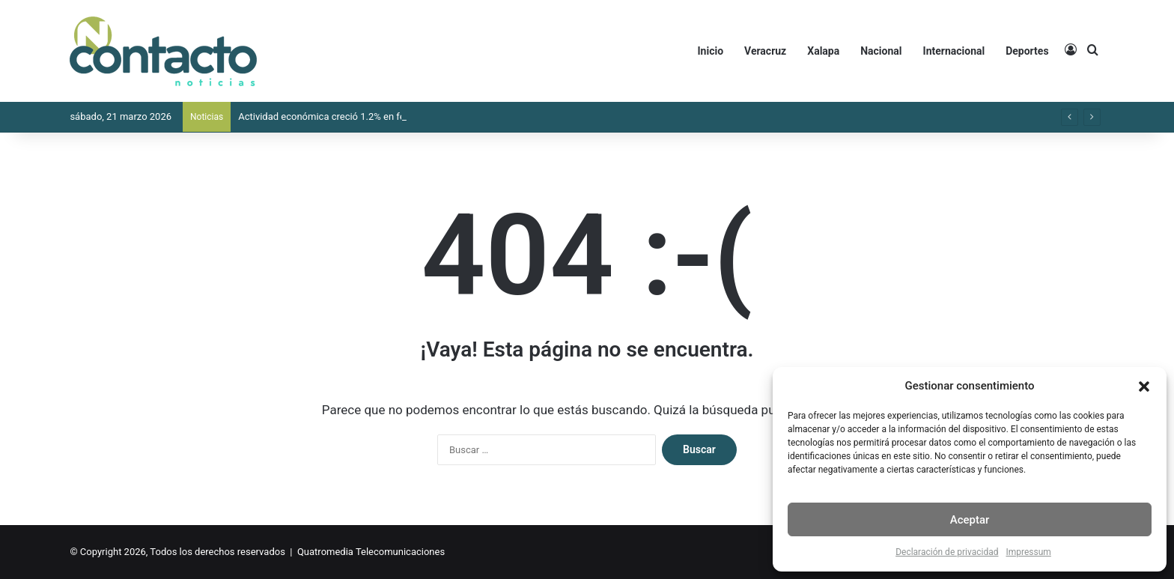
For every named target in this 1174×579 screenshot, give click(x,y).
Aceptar (970, 520)
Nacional (880, 51)
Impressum (1028, 552)
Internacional (954, 51)
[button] (1144, 386)
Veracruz (765, 51)
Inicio (711, 51)
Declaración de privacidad (946, 552)
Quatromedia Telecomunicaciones (371, 551)
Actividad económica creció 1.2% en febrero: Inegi (345, 116)
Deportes (1027, 51)
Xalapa (823, 51)
